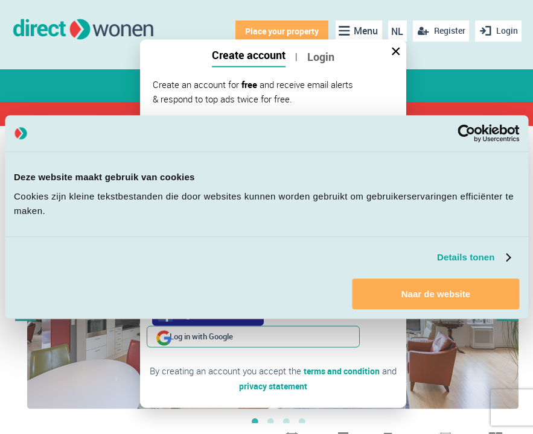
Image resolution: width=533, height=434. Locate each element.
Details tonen (465, 257)
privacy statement (273, 363)
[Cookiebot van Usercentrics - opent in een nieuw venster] (466, 133)
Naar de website (435, 294)
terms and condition (341, 349)
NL (395, 31)
